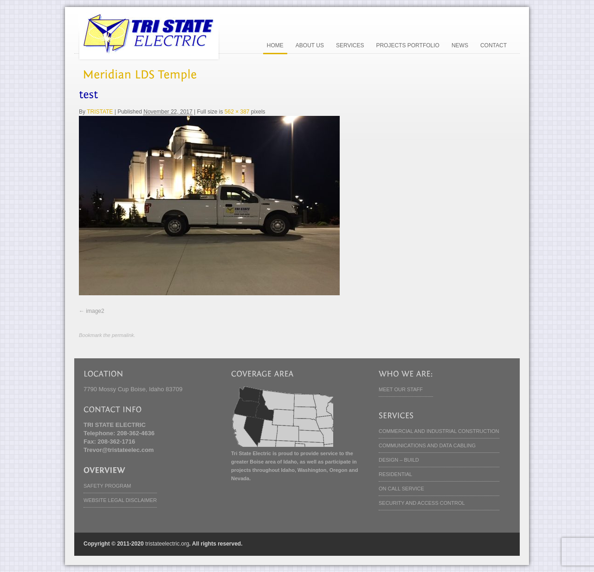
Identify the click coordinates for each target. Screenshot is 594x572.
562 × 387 (237, 111)
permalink (123, 335)
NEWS (460, 45)
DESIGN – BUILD (399, 460)
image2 (95, 311)
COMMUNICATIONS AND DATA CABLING (427, 445)
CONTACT (493, 45)
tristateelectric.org (167, 543)
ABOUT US (310, 45)
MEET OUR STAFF (401, 389)
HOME (275, 45)
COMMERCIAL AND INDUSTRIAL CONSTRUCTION (439, 431)
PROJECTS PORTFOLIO (407, 45)
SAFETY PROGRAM (107, 486)
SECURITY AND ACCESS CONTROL (422, 503)
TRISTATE (100, 111)
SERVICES (350, 45)
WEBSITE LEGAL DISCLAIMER (120, 500)
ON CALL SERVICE (401, 488)
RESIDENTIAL (395, 474)
